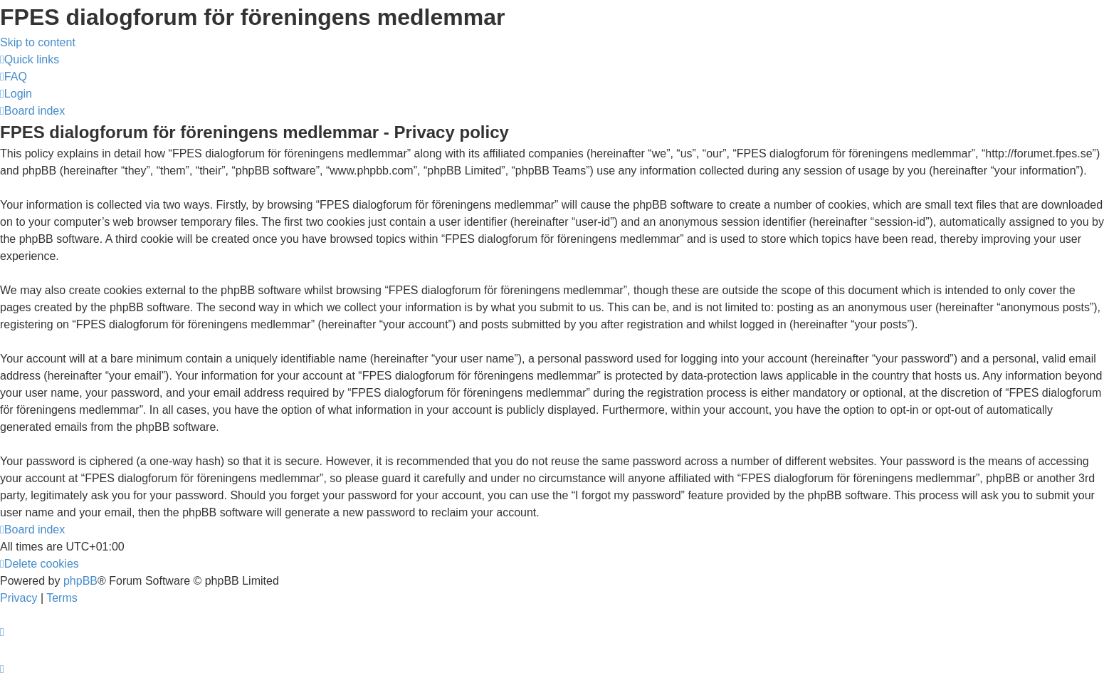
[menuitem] (13, 77)
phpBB (80, 581)
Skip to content (37, 42)
